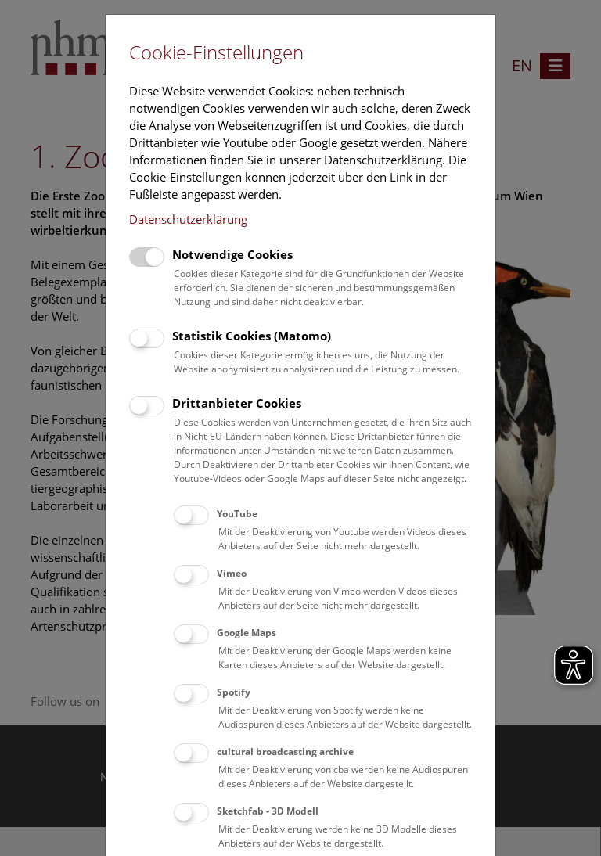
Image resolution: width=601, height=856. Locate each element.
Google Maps (246, 632)
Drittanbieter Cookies (236, 403)
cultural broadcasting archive (285, 751)
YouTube (237, 513)
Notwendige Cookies (232, 254)
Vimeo (232, 573)
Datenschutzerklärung (188, 219)
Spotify (233, 692)
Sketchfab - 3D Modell (267, 811)
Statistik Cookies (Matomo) (251, 335)
